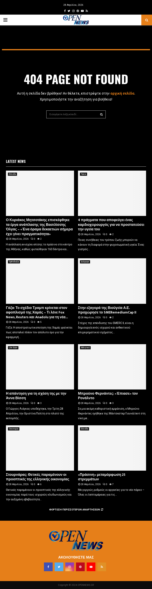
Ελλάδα (12, 174)
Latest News (16, 161)
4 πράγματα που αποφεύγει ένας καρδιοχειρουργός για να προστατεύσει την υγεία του (111, 224)
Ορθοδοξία (14, 262)
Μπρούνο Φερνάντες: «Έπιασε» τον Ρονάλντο (108, 396)
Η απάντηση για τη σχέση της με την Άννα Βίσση (36, 396)
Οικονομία (13, 429)
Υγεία (83, 174)
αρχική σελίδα (122, 93)
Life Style (13, 348)
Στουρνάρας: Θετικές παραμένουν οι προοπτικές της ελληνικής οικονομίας (37, 477)
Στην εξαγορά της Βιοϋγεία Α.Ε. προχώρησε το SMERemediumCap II (107, 310)
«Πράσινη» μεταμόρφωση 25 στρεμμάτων (101, 477)
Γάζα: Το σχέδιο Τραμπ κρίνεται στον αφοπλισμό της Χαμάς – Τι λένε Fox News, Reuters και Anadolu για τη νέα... (37, 312)
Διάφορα (85, 262)
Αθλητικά (85, 348)
